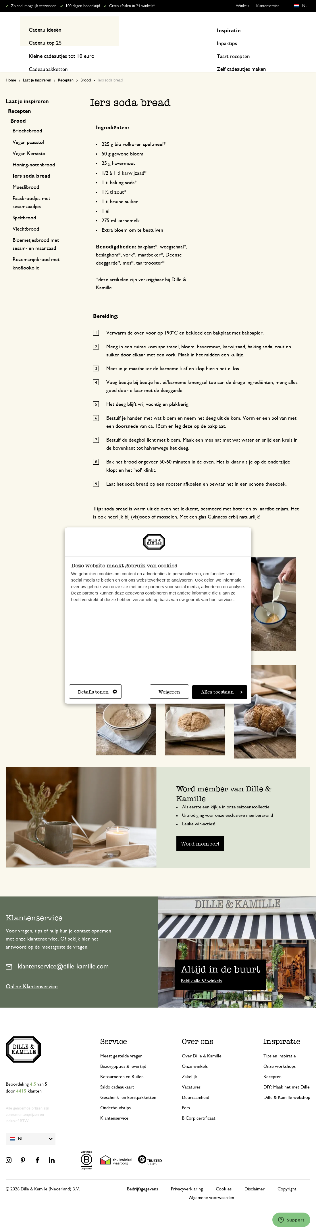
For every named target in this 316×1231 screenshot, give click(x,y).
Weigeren (169, 692)
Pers (186, 1097)
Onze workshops (279, 1055)
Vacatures (191, 1076)
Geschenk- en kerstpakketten (128, 1086)
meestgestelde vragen (64, 936)
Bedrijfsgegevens (142, 1178)
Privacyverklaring (187, 1178)
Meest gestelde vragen (121, 1045)
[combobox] (155, 29)
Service (113, 1030)
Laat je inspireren (37, 69)
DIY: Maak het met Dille (286, 1076)
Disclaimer (254, 1178)
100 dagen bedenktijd (82, 6)
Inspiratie (270, 52)
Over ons (197, 1030)
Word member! (200, 833)
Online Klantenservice (32, 975)
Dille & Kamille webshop (286, 1086)
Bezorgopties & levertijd (123, 1055)
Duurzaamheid (195, 1086)
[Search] (219, 29)
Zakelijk (189, 1065)
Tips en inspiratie (279, 1045)
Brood (85, 69)
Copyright (287, 1178)
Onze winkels (195, 1055)
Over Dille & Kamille (201, 1045)
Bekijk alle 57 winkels (201, 970)
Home (11, 69)
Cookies (224, 1178)
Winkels (242, 6)
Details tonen (97, 692)
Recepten (300, 52)
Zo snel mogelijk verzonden (33, 6)
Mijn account (287, 30)
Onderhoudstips (115, 1097)
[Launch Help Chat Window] (291, 1220)
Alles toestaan (221, 692)
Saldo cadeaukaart (117, 1076)
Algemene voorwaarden (211, 1186)
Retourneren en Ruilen (122, 1065)
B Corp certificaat (198, 1107)
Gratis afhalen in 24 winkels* (132, 6)
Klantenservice (268, 6)
